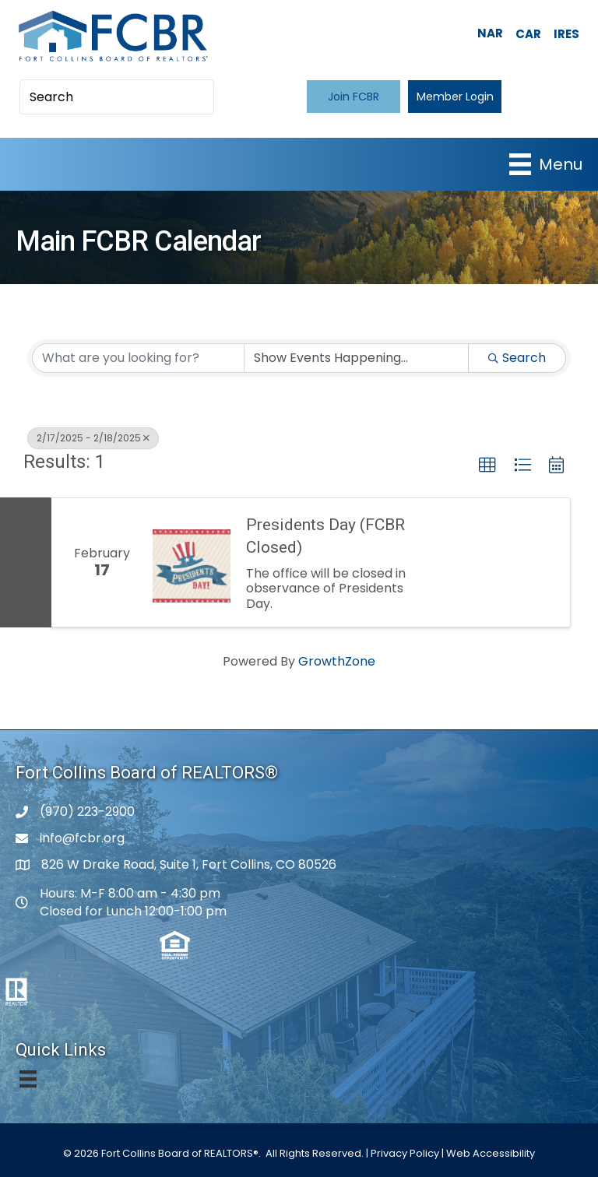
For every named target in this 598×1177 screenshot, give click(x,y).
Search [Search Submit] (517, 358)
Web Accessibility (490, 1153)
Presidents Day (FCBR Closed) (325, 536)
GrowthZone (336, 661)
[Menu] (546, 164)
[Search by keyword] (138, 358)
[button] (353, 96)
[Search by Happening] (356, 358)
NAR (490, 33)
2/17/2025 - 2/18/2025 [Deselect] (93, 437)
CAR (528, 34)
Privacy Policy (405, 1153)
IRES (566, 34)
